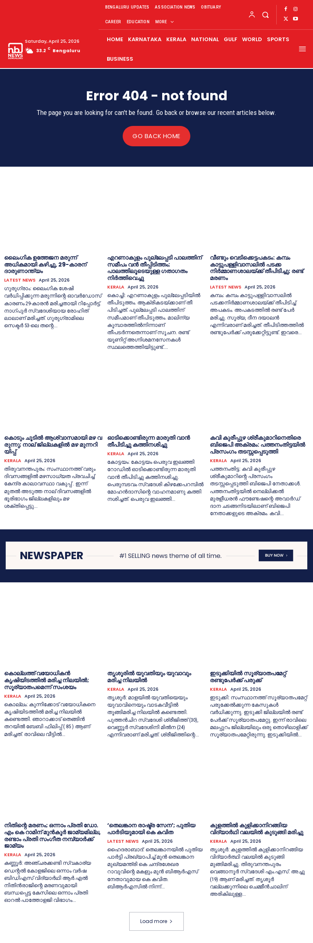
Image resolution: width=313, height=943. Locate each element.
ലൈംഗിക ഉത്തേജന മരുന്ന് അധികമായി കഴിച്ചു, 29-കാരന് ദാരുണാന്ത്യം (45, 264)
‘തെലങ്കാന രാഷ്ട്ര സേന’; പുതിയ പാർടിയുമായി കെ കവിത (151, 828)
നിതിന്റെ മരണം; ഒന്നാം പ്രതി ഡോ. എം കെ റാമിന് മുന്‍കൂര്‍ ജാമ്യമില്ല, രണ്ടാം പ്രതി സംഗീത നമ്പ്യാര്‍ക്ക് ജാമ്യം (52, 835)
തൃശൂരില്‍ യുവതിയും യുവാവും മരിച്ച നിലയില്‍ (149, 676)
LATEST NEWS (19, 280)
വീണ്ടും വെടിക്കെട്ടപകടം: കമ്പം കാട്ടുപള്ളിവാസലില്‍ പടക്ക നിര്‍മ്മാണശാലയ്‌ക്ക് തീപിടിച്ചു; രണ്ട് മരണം (256, 267)
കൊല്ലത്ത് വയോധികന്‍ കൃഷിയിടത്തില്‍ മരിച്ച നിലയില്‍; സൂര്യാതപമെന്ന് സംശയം (46, 680)
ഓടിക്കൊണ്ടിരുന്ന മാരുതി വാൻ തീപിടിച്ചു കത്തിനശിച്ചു (148, 441)
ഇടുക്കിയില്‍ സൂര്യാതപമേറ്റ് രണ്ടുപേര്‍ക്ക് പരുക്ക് (248, 676)
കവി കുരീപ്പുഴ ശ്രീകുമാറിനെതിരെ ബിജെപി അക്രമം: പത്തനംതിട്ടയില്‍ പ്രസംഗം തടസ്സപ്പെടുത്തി (257, 445)
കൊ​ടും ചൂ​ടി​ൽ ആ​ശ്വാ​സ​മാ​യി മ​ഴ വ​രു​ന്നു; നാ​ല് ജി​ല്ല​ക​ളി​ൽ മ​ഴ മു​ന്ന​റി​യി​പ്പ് (53, 445)
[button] (265, 14)
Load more (156, 921)
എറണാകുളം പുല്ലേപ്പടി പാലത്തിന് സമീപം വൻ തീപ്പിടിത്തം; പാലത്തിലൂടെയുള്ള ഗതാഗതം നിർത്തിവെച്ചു (154, 267)
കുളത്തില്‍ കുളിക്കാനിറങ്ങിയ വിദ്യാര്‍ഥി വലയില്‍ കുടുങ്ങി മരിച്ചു (256, 828)
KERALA (115, 286)
